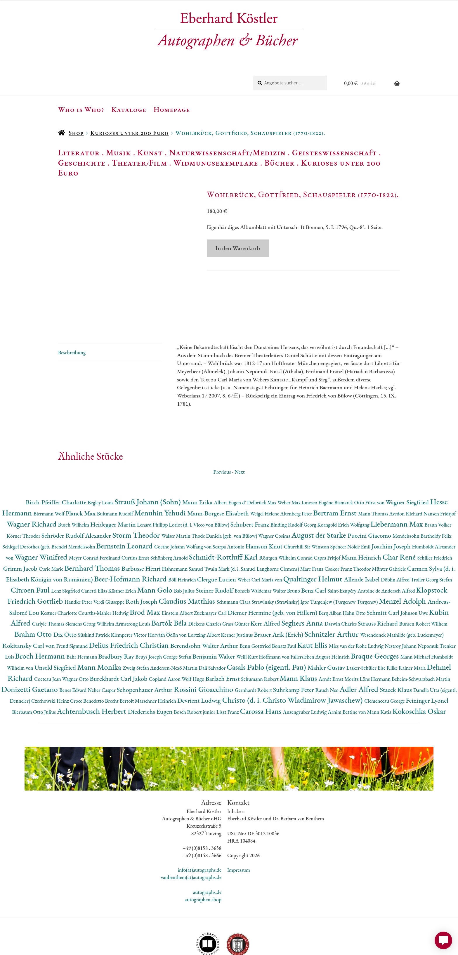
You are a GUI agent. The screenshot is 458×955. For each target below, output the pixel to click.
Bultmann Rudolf (115, 478)
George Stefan (177, 621)
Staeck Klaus (396, 654)
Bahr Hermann (82, 621)
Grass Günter (236, 588)
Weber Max (289, 467)
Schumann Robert (260, 643)
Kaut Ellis (313, 610)
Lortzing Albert (204, 599)
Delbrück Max (262, 467)
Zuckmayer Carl (211, 577)
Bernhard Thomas (92, 532)
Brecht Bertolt (120, 665)
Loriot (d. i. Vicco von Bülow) (199, 489)
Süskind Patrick (94, 599)
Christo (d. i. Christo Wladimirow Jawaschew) (293, 664)
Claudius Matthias (187, 565)
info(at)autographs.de (199, 834)
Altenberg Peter (296, 478)
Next (240, 436)
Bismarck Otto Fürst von (360, 467)
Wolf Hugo (194, 643)
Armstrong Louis (133, 588)
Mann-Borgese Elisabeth (218, 478)
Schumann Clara (233, 566)
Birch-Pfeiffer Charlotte (57, 467)
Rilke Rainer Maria (407, 632)
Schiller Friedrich (434, 522)
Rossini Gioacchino (204, 654)
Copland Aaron (165, 643)
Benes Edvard (73, 654)
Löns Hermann (376, 643)
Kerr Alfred (266, 588)
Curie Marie (51, 533)
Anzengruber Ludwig (305, 676)
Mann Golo (155, 554)
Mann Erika (198, 467)
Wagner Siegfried (408, 467)
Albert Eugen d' (230, 467)
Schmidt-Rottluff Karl (224, 521)
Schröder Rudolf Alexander (76, 500)
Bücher (279, 162)
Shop (76, 133)
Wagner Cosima (275, 500)
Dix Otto (65, 599)
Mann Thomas (373, 478)
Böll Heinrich (182, 544)
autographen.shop (203, 864)
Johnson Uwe (415, 577)
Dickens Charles (205, 588)
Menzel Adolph (403, 565)
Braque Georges (375, 620)
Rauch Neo (327, 654)
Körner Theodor (24, 500)
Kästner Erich (122, 555)
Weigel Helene (265, 478)
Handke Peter (79, 566)
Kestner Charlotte (59, 577)
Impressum (238, 834)
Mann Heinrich (361, 522)
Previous (222, 436)
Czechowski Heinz (50, 665)
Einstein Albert (178, 577)
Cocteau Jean (48, 643)
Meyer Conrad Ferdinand (95, 522)
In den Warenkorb (238, 248)
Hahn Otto (355, 577)
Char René (399, 521)
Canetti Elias (94, 555)
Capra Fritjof (327, 522)
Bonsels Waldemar (254, 555)
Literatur (79, 152)
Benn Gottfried (256, 610)
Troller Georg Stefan (431, 544)
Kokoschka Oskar (419, 676)
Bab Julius (184, 555)
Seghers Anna (303, 587)
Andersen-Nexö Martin (174, 632)
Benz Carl (314, 555)
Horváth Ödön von (168, 599)
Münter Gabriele (389, 533)
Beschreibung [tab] (72, 317)
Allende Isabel (362, 544)
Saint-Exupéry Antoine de (354, 555)
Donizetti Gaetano (30, 654)
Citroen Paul (31, 554)
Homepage (172, 109)
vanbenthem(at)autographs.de (191, 841)
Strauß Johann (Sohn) (148, 466)
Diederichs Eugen (151, 676)
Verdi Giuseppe (109, 566)
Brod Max (146, 577)
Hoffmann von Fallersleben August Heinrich (305, 621)
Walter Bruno (287, 555)
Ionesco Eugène (318, 467)
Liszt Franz (228, 676)
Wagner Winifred (42, 521)
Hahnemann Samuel (183, 533)
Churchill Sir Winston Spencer (315, 511)
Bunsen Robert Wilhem (423, 588)
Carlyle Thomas (48, 588)
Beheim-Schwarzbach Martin (421, 643)
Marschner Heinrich (156, 665)
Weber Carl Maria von (260, 544)
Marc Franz (312, 533)
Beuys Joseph (149, 621)
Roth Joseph (142, 566)
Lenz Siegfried (66, 555)
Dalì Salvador (213, 632)
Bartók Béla (169, 587)
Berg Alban (331, 577)
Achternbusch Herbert (92, 676)
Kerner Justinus (237, 599)
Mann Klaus (299, 643)
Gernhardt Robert (254, 654)
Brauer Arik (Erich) (279, 599)
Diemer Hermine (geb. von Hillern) (273, 577)
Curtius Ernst (136, 522)
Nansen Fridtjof (440, 478)
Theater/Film (139, 162)
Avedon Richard (406, 478)
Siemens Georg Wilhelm (90, 588)
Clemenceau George (385, 665)
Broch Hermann (41, 620)
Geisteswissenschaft (334, 152)
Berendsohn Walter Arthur (205, 610)
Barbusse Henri (142, 533)
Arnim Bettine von (347, 676)
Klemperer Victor (129, 599)
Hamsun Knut (264, 511)
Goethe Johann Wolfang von (183, 511)
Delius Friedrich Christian (129, 610)
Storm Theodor (137, 499)
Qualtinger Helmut (313, 543)
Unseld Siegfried (55, 632)
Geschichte (81, 162)
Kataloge (129, 109)
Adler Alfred (360, 654)
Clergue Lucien (217, 544)
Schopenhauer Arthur (145, 654)
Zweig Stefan (136, 632)
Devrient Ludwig (199, 665)
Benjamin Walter (214, 621)
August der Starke (320, 499)
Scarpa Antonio (229, 511)
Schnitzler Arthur (332, 598)
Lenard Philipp (153, 489)
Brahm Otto (33, 598)
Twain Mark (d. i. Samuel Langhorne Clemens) (252, 533)
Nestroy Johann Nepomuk (412, 610)
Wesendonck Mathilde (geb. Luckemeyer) (401, 599)
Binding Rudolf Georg (293, 489)
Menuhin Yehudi (161, 477)
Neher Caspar (102, 654)
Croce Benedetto (87, 665)
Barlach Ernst (223, 643)
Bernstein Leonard (125, 510)
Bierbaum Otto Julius (34, 676)
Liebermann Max (398, 488)
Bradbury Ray (116, 621)
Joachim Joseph (392, 511)
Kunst (150, 152)
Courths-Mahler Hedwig (104, 577)
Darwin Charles (341, 588)
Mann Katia (380, 676)
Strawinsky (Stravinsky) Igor (280, 566)
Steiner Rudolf (215, 555)
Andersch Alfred (398, 555)
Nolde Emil (359, 511)
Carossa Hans (261, 676)
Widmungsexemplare (216, 162)
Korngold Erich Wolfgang (343, 489)
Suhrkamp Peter (294, 654)
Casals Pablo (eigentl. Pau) (267, 631)
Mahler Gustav (327, 632)
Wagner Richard (32, 488)
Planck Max (81, 478)
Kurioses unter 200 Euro (129, 133)
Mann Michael (415, 621)
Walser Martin (177, 500)
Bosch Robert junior (195, 676)
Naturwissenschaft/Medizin (227, 152)
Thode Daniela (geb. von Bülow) (225, 500)
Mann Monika (100, 631)
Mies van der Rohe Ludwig (357, 610)
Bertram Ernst (335, 477)
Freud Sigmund (72, 610)
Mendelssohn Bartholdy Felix (422, 500)
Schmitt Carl (384, 577)
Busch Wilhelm (74, 489)
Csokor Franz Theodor (348, 533)
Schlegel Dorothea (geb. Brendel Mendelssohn (49, 511)
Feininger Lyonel (427, 665)
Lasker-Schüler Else (366, 632)
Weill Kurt (247, 621)
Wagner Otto (76, 643)
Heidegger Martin (113, 489)
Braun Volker (437, 489)
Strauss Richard (378, 588)
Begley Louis (101, 467)
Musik (118, 152)
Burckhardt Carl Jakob (119, 643)
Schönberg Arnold (169, 522)
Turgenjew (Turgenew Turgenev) (344, 566)
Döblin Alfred (396, 544)
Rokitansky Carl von (29, 610)
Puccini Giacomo (370, 500)
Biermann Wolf (50, 478)
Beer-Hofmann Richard (131, 543)
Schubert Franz (250, 489)
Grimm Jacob (21, 533)
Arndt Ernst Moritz (339, 643)
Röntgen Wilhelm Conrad (286, 522)
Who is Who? (81, 109)
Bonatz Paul (284, 610)
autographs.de (207, 856)
